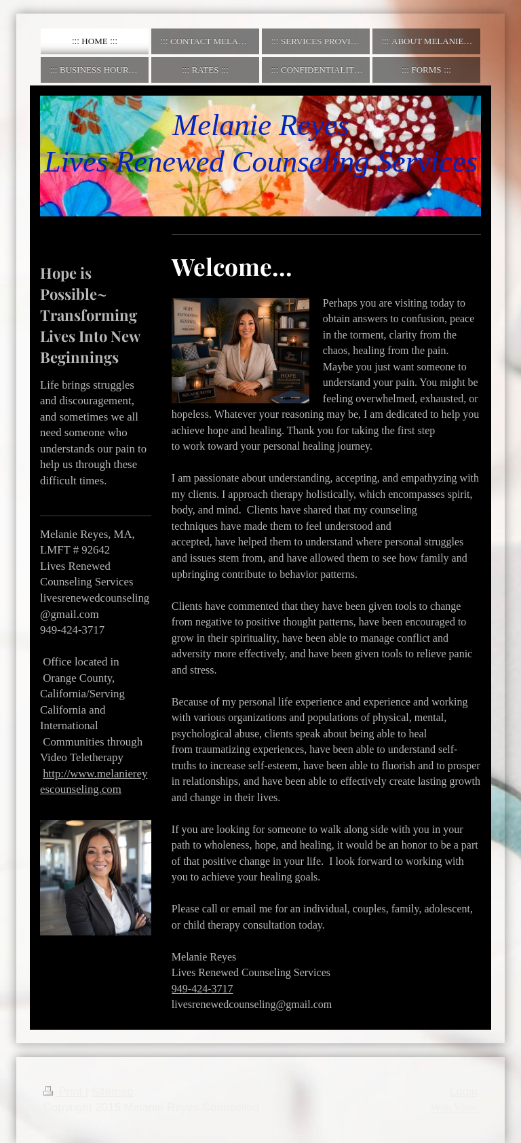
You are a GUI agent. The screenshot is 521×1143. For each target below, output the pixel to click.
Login (464, 1091)
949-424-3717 (202, 988)
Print (64, 1091)
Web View (454, 1107)
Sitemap (113, 1091)
